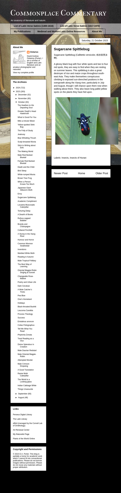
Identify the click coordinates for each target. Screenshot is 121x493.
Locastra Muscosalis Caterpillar (26, 206)
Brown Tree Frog (25, 178)
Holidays (21, 303)
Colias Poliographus (26, 325)
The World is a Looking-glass (25, 380)
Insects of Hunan (78, 157)
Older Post (102, 173)
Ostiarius (34, 52)
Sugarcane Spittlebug (27, 197)
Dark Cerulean (24, 286)
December (22, 95)
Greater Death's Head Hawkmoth (27, 112)
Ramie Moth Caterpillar (23, 374)
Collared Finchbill (25, 230)
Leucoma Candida (25, 310)
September (23, 394)
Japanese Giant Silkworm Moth (25, 189)
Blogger (77, 486)
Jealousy (21, 134)
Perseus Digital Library (22, 414)
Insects (65, 157)
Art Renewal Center (21, 430)
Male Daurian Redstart (27, 350)
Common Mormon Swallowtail (25, 244)
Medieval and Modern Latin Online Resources (61, 31)
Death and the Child (26, 167)
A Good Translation (26, 370)
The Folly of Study (25, 130)
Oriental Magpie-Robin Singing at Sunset (27, 271)
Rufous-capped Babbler (24, 219)
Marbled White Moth (26, 253)
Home (81, 173)
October (21, 102)
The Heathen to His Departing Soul (26, 106)
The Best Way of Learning (25, 265)
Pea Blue (21, 295)
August (21, 397)
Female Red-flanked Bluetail (26, 162)
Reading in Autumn (26, 257)
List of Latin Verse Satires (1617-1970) (80, 26)
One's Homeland (25, 299)
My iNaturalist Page (21, 434)
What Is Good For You (27, 117)
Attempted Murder (25, 360)
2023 (18, 91)
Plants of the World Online (24, 439)
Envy (20, 194)
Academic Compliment (27, 201)
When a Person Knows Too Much (26, 183)
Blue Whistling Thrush (27, 138)
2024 (18, 88)
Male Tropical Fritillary (27, 261)
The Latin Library (20, 419)
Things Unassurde (25, 389)
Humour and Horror (26, 240)
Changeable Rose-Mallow (25, 277)
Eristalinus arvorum (26, 321)
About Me (97, 31)
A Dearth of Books (25, 214)
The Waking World (25, 151)
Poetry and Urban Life (27, 282)
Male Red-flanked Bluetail (25, 156)
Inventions (22, 249)
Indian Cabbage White (27, 385)
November (22, 98)
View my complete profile (23, 72)
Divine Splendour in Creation (26, 345)
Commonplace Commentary (58, 13)
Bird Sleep (22, 171)
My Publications (22, 31)
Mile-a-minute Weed (26, 121)
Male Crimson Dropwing (23, 365)
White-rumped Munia (26, 174)
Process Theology (25, 314)
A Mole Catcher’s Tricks (25, 290)
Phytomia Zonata (25, 335)
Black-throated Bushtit (27, 307)
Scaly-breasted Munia (27, 142)
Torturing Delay (24, 211)
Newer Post (61, 173)
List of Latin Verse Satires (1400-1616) (33, 26)
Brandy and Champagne (24, 225)
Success (21, 318)
